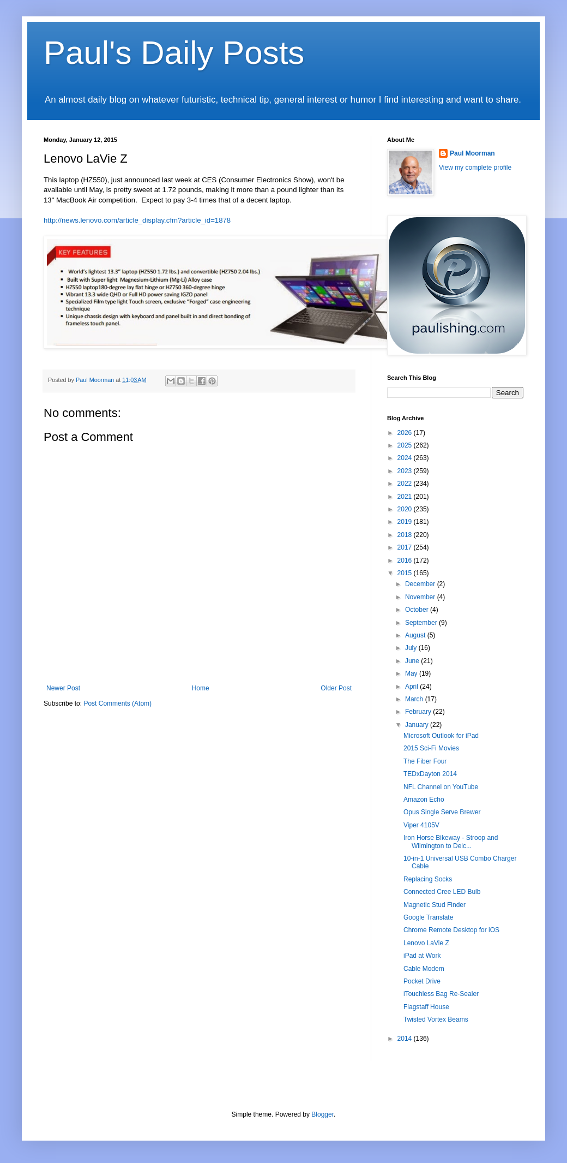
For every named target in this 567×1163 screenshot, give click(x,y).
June (413, 661)
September (422, 623)
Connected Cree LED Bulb (441, 892)
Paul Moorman (472, 153)
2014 (405, 1038)
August (416, 635)
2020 (405, 509)
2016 (405, 560)
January (417, 725)
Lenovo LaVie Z (426, 943)
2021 (405, 496)
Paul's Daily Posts (174, 52)
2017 (405, 547)
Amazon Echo (423, 799)
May (412, 673)
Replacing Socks (427, 879)
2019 (405, 522)
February (419, 711)
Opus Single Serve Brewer (441, 812)
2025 (405, 445)
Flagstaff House (426, 1007)
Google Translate (428, 917)
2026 (405, 433)
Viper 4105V (421, 825)
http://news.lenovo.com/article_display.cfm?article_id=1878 (137, 220)
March (415, 699)
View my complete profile (475, 167)
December (421, 584)
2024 (405, 458)
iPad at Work (422, 955)
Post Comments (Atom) (117, 703)
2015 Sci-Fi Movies (431, 748)
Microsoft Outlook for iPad (441, 735)
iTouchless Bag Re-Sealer (441, 994)
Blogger (322, 1114)
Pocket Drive (422, 981)
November (421, 597)
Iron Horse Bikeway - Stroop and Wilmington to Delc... (450, 841)
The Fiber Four (425, 761)
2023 (405, 471)
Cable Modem (423, 969)
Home (200, 688)
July (412, 648)
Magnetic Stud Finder (434, 905)
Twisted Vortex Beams (435, 1019)
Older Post (336, 688)
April (412, 686)
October (417, 609)
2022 (405, 483)
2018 (405, 535)
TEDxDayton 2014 (430, 774)
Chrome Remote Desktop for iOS (451, 930)
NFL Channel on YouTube (440, 787)
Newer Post (63, 688)
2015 (405, 573)
